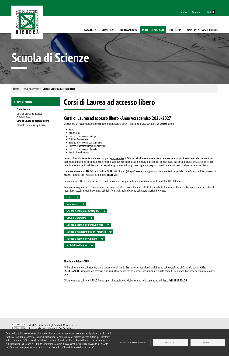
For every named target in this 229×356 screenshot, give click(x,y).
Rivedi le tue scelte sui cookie (133, 342)
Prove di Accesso (153, 30)
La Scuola (90, 30)
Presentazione (23, 109)
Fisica (69, 197)
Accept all (207, 342)
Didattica (107, 30)
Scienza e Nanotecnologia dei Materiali (86, 231)
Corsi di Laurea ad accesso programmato (29, 115)
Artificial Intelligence (76, 245)
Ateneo (184, 12)
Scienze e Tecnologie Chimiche (81, 238)
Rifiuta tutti (170, 342)
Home (16, 89)
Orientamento (128, 30)
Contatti (196, 12)
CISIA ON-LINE (112, 175)
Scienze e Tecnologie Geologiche (83, 211)
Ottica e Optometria (76, 218)
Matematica (72, 204)
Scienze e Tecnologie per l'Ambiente (84, 224)
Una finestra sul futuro (202, 30)
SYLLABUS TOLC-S (177, 280)
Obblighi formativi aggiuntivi (31, 125)
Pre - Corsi (175, 30)
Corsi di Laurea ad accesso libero (59, 89)
